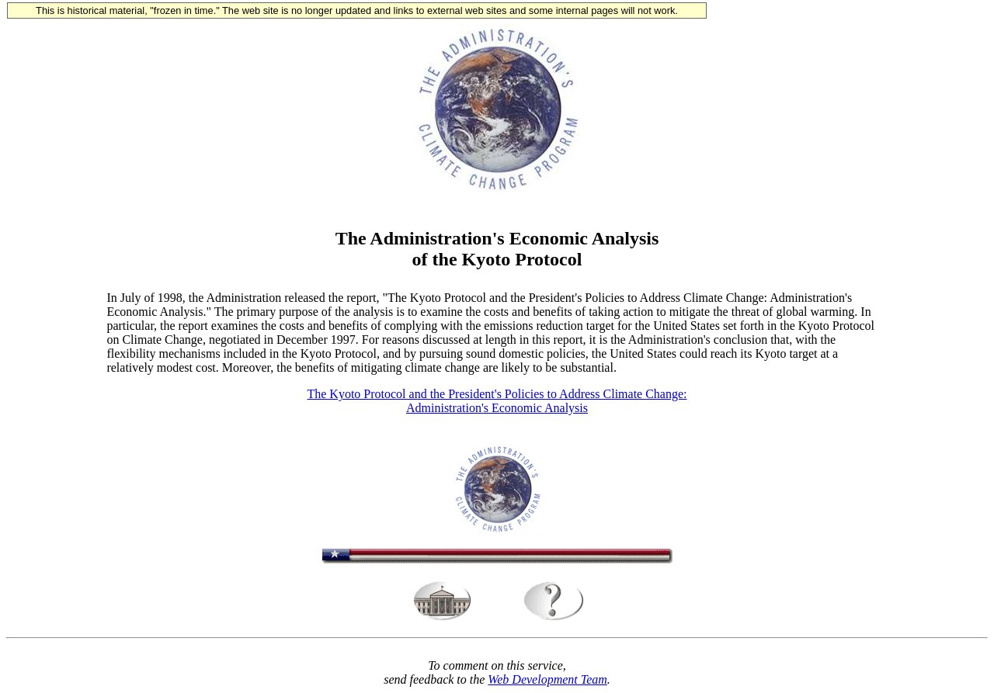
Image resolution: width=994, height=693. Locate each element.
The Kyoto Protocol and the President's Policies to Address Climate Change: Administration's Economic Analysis (496, 400)
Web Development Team (547, 679)
